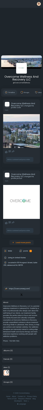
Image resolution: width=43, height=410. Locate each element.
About (14, 396)
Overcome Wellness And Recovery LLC (21, 78)
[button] (39, 4)
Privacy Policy (32, 396)
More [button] (26, 401)
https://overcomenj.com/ (19, 289)
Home (8, 396)
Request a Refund (24, 399)
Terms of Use (12, 399)
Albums (6, 350)
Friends (6, 359)
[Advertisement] (21, 32)
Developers (18, 401)
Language (21, 404)
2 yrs (6, 110)
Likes (5, 367)
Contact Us (21, 396)
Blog (34, 399)
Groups (6, 382)
